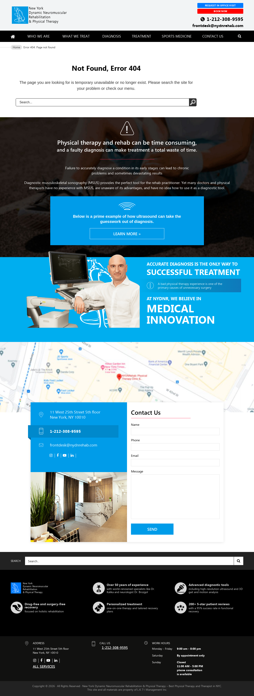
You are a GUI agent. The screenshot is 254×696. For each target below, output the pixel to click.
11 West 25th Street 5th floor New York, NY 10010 (75, 414)
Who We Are (39, 36)
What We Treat (77, 36)
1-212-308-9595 (225, 19)
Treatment (141, 36)
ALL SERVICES (44, 666)
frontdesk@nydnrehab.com (217, 25)
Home (16, 47)
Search (238, 561)
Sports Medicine (177, 36)
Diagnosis (111, 36)
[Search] (134, 561)
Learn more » (127, 233)
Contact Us (212, 36)
